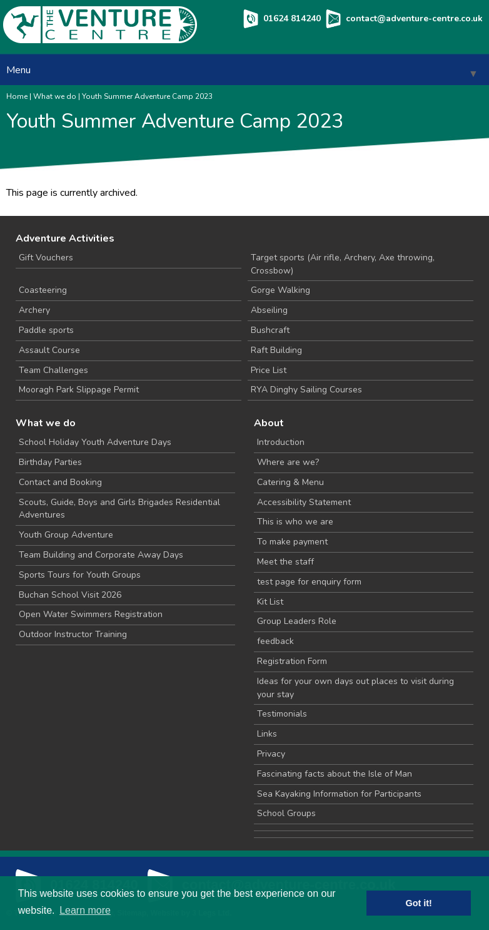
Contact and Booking (60, 482)
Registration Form (292, 661)
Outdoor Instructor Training (73, 634)
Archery (34, 310)
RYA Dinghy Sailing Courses (306, 390)
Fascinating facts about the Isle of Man (334, 774)
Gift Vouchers (46, 257)
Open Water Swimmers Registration (91, 614)
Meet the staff (285, 562)
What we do (54, 96)
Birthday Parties (50, 462)
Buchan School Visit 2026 (70, 595)
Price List (268, 370)
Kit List (270, 602)
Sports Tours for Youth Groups (80, 575)
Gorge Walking (280, 290)
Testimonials (282, 714)
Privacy (271, 754)
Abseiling (269, 310)
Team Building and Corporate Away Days (101, 555)
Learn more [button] (85, 910)
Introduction (281, 442)
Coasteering (43, 290)
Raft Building (276, 350)
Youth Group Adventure (66, 535)
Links (267, 734)
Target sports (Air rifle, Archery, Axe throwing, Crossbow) (343, 264)
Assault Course (49, 350)
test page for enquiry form (309, 582)
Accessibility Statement (304, 502)
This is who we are (295, 522)
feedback (275, 641)
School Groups (286, 813)
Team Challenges (53, 370)
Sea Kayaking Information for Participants (339, 794)
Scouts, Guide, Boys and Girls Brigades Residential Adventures (119, 508)
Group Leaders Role (296, 621)
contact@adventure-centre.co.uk (414, 18)
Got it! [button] (419, 903)
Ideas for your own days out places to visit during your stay (355, 687)
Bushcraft (270, 330)
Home (17, 96)
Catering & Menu (290, 482)
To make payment (292, 542)
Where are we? (288, 462)
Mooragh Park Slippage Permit (79, 390)
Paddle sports (46, 330)
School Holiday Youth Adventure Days (95, 442)
